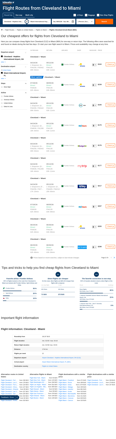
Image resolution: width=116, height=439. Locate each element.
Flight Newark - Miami (37, 389)
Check (110, 64)
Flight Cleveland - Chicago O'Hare (10, 387)
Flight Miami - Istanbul (66, 389)
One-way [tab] (19, 15)
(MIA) (56, 362)
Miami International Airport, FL (15, 74)
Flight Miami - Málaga (66, 387)
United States (7, 70)
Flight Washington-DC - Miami (39, 382)
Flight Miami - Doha (65, 385)
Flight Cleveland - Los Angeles (10, 382)
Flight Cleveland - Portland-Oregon (10, 400)
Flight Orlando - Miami (37, 396)
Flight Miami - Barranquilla (67, 393)
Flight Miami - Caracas (66, 398)
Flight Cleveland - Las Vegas (10, 391)
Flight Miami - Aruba (65, 391)
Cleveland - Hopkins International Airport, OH (14, 58)
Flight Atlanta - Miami (37, 391)
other (3, 62)
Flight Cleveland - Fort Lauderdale (10, 385)
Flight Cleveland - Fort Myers (10, 380)
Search (104, 21)
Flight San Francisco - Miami (39, 393)
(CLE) (61, 358)
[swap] (27, 21)
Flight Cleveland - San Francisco (10, 393)
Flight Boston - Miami (37, 398)
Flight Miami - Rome (65, 382)
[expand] (2, 397)
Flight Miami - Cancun (66, 400)
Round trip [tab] (8, 15)
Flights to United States (49, 366)
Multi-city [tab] (29, 15)
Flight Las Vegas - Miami (38, 384)
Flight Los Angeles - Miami (38, 387)
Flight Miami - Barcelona (67, 396)
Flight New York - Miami (37, 378)
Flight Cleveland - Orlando (9, 389)
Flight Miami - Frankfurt (66, 380)
